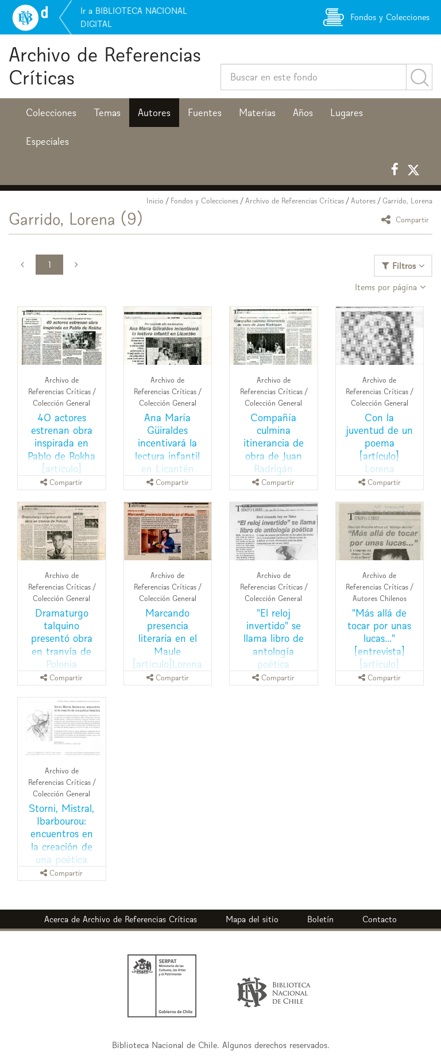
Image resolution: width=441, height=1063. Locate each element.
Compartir (406, 219)
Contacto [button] (379, 919)
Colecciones (51, 112)
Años (303, 112)
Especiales (47, 141)
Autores (154, 112)
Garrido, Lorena (407, 201)
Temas (107, 112)
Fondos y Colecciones (204, 201)
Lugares (346, 112)
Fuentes (205, 112)
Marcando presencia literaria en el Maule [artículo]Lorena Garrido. (167, 644)
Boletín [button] (320, 919)
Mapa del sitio (252, 919)
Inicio (155, 201)
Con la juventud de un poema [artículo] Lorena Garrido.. (379, 449)
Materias (257, 112)
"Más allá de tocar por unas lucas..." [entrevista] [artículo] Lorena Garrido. (379, 644)
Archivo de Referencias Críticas (105, 65)
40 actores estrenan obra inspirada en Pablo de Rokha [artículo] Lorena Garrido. (62, 449)
